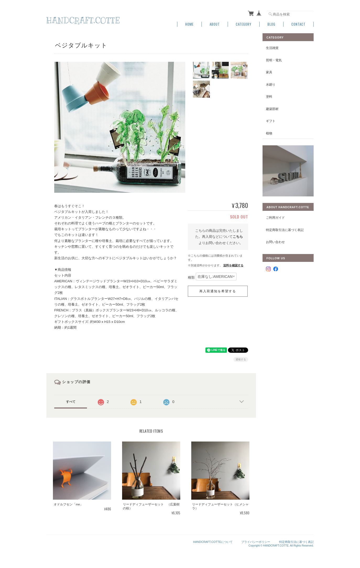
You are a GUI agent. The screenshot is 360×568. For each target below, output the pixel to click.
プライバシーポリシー (255, 541)
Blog (271, 24)
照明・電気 (274, 60)
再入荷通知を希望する (217, 291)
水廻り (270, 84)
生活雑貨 (272, 47)
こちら (238, 237)
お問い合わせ (275, 242)
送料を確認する (233, 265)
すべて (70, 402)
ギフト (270, 121)
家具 (269, 72)
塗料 (269, 96)
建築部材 (272, 109)
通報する (241, 359)
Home (189, 24)
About (215, 24)
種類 (191, 278)
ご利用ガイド (275, 217)
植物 (269, 133)
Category (244, 24)
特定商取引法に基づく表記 (285, 229)
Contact (298, 24)
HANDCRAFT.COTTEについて (213, 541)
